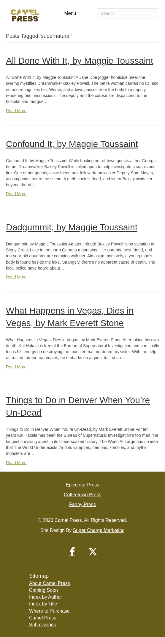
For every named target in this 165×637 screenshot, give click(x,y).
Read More (16, 110)
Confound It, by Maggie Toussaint (72, 144)
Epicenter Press (82, 484)
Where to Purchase (49, 610)
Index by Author (45, 597)
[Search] (128, 13)
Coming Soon (43, 590)
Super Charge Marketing (99, 530)
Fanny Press (82, 504)
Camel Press (42, 617)
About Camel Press (49, 583)
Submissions (42, 624)
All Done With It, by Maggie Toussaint (79, 60)
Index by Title (43, 603)
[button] (72, 552)
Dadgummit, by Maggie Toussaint (71, 227)
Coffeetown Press (82, 494)
